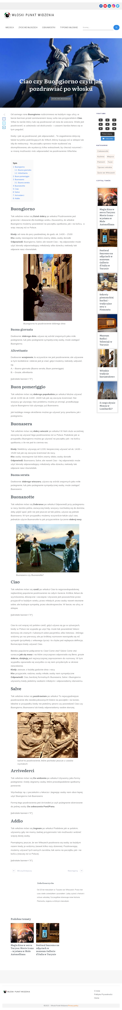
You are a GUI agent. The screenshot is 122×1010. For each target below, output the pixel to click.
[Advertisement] (106, 454)
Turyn (110, 162)
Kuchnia (100, 156)
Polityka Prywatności (103, 994)
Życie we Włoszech (61, 99)
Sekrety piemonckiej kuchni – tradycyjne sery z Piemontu (107, 302)
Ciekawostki (102, 151)
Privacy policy (73, 1006)
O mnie (97, 991)
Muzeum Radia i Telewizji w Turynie (106, 340)
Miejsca (110, 156)
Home (96, 998)
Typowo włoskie (104, 167)
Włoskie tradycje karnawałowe (107, 373)
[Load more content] (107, 134)
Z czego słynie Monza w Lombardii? (107, 405)
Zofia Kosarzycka (45, 883)
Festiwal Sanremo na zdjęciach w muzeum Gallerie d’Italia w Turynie (47, 940)
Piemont (101, 162)
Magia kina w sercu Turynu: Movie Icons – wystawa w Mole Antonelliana (22, 940)
